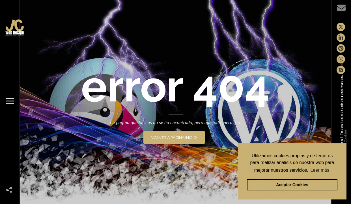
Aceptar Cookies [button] (292, 184)
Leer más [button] (319, 170)
